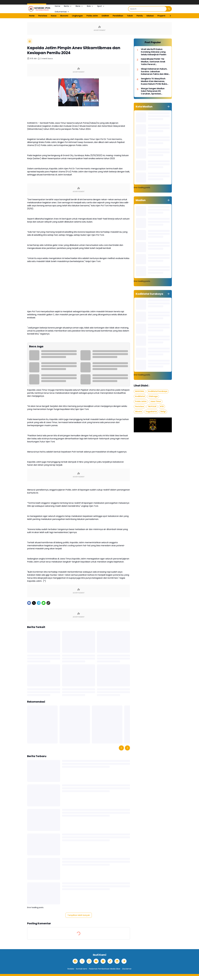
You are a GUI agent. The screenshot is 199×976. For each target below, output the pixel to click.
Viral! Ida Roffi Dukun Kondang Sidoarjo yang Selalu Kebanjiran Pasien (153, 52)
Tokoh (130, 15)
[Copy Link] (48, 603)
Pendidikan (118, 15)
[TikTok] (110, 961)
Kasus (53, 15)
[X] (34, 603)
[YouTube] (96, 961)
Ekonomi (64, 15)
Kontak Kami (81, 969)
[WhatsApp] (43, 603)
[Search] (147, 8)
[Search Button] (169, 8)
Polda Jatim (92, 15)
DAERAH (105, 15)
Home (57, 6)
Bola (90, 6)
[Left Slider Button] (121, 747)
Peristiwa (42, 15)
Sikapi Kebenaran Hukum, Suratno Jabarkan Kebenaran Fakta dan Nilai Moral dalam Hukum (154, 72)
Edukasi (150, 15)
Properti (161, 15)
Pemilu (140, 15)
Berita (68, 6)
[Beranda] (29, 41)
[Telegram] (39, 603)
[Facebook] (29, 603)
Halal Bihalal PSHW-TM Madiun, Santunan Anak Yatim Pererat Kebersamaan (153, 62)
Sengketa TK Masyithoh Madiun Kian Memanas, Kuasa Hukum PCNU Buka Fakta (154, 81)
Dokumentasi (62, 11)
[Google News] (103, 961)
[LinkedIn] (117, 961)
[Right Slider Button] (169, 15)
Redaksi (71, 969)
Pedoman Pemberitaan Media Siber (104, 969)
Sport (101, 6)
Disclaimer (126, 969)
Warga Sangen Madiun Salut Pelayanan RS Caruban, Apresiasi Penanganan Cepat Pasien (155, 91)
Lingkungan (77, 15)
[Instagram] (89, 961)
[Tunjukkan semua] (168, 106)
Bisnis (79, 6)
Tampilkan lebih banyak (79, 915)
